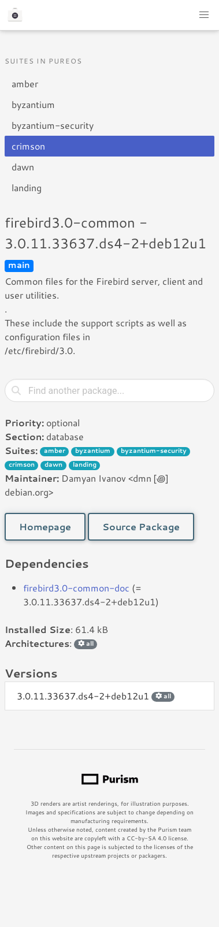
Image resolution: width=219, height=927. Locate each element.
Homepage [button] (45, 526)
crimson (28, 145)
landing (27, 187)
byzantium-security (53, 125)
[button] (204, 15)
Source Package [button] (141, 526)
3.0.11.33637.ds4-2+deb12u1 (96, 695)
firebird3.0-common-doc (76, 587)
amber (25, 83)
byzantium (33, 104)
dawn (23, 166)
